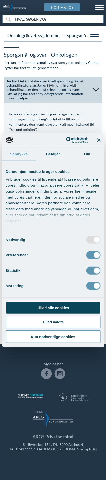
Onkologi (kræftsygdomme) (34, 35)
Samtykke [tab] (19, 154)
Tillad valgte (53, 322)
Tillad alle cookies (53, 307)
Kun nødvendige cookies (53, 336)
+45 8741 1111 (21, 449)
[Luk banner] (98, 140)
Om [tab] (87, 154)
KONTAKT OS (62, 7)
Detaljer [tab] (53, 154)
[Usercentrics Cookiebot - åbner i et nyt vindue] (66, 140)
